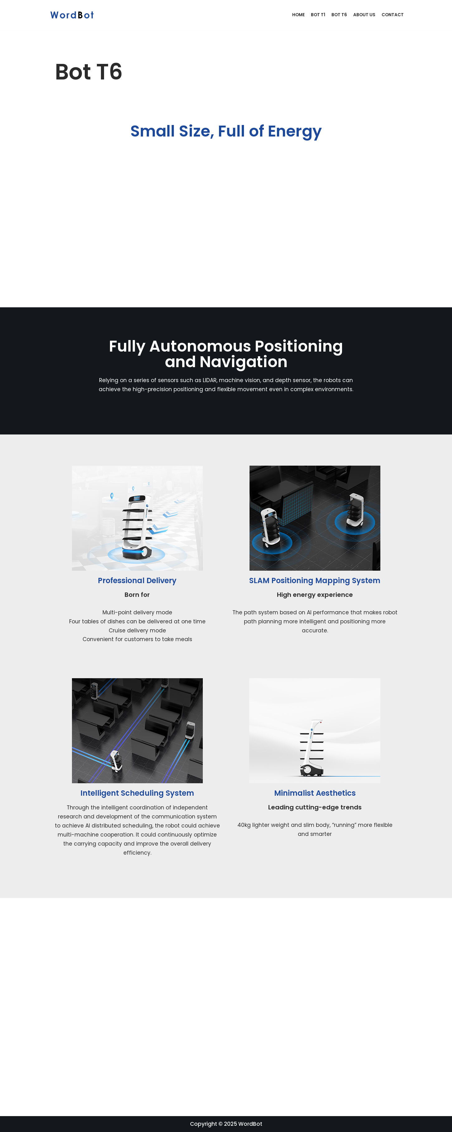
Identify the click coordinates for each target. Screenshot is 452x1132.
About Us (364, 15)
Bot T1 (318, 15)
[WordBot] (73, 15)
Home (298, 15)
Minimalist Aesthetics (315, 793)
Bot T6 (339, 15)
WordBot (250, 1124)
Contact (393, 15)
